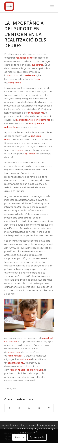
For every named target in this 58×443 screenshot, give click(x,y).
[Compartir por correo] (49, 408)
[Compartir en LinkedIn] (39, 408)
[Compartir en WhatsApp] (29, 408)
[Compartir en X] (19, 408)
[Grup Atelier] (24, 6)
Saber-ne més (37, 437)
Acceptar (19, 437)
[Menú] (52, 6)
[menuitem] (52, 6)
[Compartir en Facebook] (9, 408)
